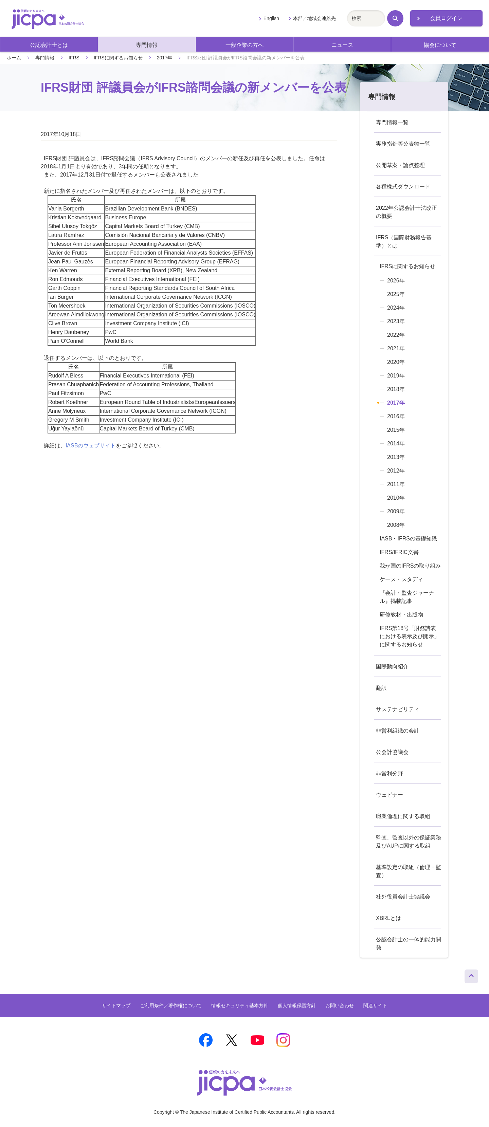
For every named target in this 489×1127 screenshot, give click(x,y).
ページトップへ (471, 974)
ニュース (342, 45)
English (271, 18)
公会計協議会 (392, 752)
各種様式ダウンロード (403, 186)
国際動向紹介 (392, 666)
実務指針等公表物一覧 (403, 144)
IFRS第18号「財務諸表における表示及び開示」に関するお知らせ (409, 636)
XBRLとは (388, 918)
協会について (440, 45)
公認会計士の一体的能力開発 (408, 943)
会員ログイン (446, 18)
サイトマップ (116, 1005)
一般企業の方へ (244, 45)
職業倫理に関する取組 (403, 816)
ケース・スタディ (401, 579)
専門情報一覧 (392, 122)
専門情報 (147, 45)
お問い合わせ (339, 1005)
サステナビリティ (397, 709)
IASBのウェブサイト (91, 445)
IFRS (74, 57)
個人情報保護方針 (297, 1005)
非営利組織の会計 (397, 731)
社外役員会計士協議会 (403, 897)
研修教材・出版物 (401, 614)
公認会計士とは (49, 45)
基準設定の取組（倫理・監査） (408, 871)
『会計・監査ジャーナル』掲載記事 (407, 597)
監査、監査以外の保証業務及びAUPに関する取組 (408, 842)
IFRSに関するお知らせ (118, 57)
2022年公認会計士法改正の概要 (406, 212)
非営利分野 (389, 773)
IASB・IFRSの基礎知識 (408, 538)
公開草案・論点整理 (400, 165)
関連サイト (375, 1005)
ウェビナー (389, 795)
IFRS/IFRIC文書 (399, 552)
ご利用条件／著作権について (171, 1005)
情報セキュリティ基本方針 (239, 1005)
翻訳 (381, 688)
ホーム (14, 57)
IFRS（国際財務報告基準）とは (404, 241)
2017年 (164, 57)
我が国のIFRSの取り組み (410, 566)
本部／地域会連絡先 (314, 18)
